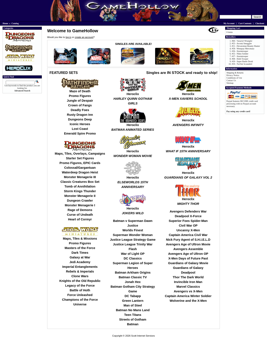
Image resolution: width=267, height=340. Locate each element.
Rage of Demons (80, 210)
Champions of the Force (80, 299)
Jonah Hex (133, 282)
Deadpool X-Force (188, 216)
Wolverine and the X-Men (188, 300)
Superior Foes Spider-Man (188, 221)
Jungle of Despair (80, 100)
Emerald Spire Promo (80, 133)
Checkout (259, 23)
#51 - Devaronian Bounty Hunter (246, 46)
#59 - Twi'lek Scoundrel (242, 64)
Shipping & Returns (235, 73)
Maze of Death (79, 91)
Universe (80, 304)
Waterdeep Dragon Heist (80, 172)
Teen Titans (132, 315)
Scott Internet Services (143, 335)
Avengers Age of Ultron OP (188, 253)
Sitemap (229, 83)
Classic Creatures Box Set (79, 181)
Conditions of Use (234, 78)
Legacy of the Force (80, 285)
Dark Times (79, 252)
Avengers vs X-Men (188, 291)
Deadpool (188, 272)
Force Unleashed (79, 295)
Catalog (15, 23)
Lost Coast (80, 128)
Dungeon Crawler (80, 200)
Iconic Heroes (80, 124)
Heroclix (133, 97)
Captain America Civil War (188, 235)
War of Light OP (132, 253)
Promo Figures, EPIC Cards (80, 163)
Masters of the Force (80, 248)
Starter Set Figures (80, 158)
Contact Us (231, 80)
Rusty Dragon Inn (80, 114)
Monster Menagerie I (80, 205)
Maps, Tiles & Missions (80, 238)
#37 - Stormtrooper (240, 56)
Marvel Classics (188, 286)
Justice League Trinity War (132, 244)
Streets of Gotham (132, 319)
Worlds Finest (133, 230)
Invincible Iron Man (188, 282)
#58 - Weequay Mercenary (243, 48)
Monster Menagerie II (80, 196)
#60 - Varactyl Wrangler (242, 41)
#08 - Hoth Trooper (240, 59)
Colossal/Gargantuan (80, 167)
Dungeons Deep (80, 119)
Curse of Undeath (80, 214)
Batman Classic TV (133, 277)
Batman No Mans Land (133, 310)
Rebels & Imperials (80, 271)
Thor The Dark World (188, 277)
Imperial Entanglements (80, 266)
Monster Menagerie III (80, 177)
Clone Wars (79, 276)
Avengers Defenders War (188, 211)
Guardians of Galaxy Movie (188, 263)
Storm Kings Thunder (80, 191)
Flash (133, 249)
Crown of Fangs (80, 105)
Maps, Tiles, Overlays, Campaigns (80, 153)
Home (5, 23)
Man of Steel (133, 305)
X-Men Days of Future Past (188, 258)
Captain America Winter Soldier (188, 296)
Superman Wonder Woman (133, 235)
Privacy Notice (232, 75)
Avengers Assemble (188, 249)
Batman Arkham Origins (132, 272)
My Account (229, 23)
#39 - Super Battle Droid (242, 61)
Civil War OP (188, 225)
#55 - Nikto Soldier (240, 54)
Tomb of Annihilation (79, 186)
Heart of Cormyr (80, 219)
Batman (133, 324)
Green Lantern (132, 300)
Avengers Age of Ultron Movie (188, 244)
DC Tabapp (133, 296)
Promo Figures (80, 96)
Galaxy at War (80, 257)
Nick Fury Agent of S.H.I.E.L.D (188, 239)
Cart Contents (244, 23)
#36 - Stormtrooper (240, 51)
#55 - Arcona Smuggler (242, 43)
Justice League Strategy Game (132, 239)
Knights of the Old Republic (80, 281)
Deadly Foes (80, 110)
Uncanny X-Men (188, 230)
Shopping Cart (233, 28)
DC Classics (133, 258)
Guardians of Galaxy (188, 268)
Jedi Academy (79, 262)
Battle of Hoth (80, 290)
